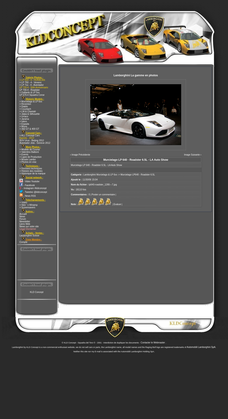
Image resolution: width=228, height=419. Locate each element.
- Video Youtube (29, 181)
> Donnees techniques (30, 168)
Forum (22, 219)
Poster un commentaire (103, 194)
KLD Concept (36, 292)
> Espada (24, 124)
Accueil (23, 214)
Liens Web (24, 224)
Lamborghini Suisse (29, 235)
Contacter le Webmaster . (153, 342)
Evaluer (117, 204)
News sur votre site (29, 226)
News (22, 216)
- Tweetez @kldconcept (33, 192)
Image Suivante (192, 154)
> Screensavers (27, 207)
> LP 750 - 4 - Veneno (30, 82)
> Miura (23, 126)
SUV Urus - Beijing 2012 (31, 140)
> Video (23, 202)
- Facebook (27, 185)
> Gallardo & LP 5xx (29, 92)
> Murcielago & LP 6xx (30, 101)
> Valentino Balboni (29, 152)
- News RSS (27, 196)
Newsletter (24, 221)
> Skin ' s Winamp (28, 205)
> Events (23, 154)
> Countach (25, 109)
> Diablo (23, 106)
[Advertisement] (36, 266)
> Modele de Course (29, 149)
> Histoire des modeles (31, 171)
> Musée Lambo (27, 159)
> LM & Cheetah (27, 111)
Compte (23, 242)
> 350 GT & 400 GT (29, 129)
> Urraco (23, 116)
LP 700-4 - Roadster (29, 90)
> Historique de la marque (32, 173)
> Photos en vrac (27, 162)
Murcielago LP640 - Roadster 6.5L (138, 174)
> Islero (23, 121)
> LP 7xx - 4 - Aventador (31, 85)
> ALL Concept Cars (29, 135)
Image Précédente (81, 154)
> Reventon (25, 104)
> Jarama (24, 119)
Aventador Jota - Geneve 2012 (34, 143)
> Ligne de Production (30, 157)
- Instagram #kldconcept (33, 188)
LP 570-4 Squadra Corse (31, 95)
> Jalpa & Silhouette (29, 114)
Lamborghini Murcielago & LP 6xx (100, 174)
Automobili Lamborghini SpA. (201, 347)
